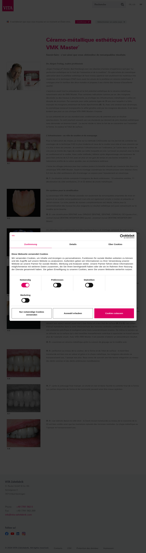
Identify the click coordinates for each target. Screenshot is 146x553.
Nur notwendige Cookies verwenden (31, 305)
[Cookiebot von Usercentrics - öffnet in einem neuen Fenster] (122, 244)
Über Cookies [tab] (115, 252)
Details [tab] (73, 252)
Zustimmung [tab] (30, 252)
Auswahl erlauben (73, 305)
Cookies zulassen (114, 305)
